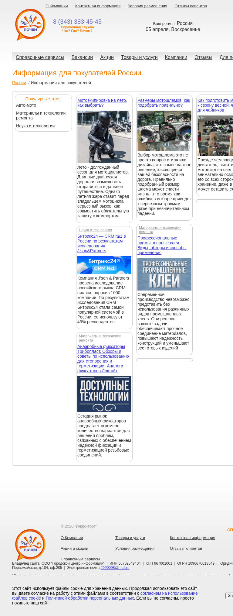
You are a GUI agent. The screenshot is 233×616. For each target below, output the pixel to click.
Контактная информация (97, 6)
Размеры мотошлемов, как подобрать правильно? (163, 103)
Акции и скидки (74, 548)
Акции (107, 57)
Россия (19, 82)
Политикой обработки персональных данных (90, 598)
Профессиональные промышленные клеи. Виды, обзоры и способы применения (162, 245)
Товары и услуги (139, 57)
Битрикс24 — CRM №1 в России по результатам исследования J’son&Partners (101, 243)
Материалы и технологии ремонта (41, 115)
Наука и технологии (35, 125)
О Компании (57, 6)
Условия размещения (147, 6)
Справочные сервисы (40, 57)
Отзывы (203, 57)
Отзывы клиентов (191, 6)
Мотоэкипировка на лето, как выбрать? (102, 103)
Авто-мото (26, 105)
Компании (176, 57)
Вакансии (82, 57)
